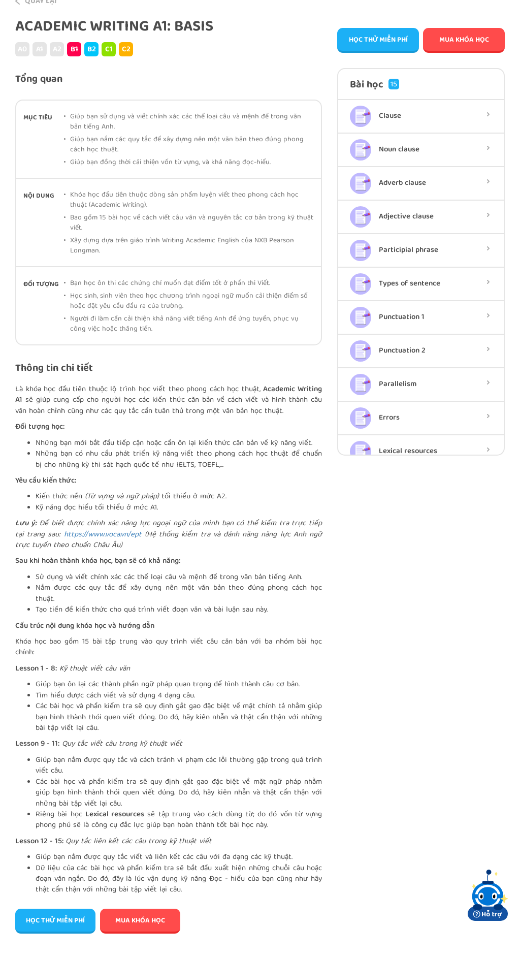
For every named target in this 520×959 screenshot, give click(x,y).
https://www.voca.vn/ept (103, 534)
